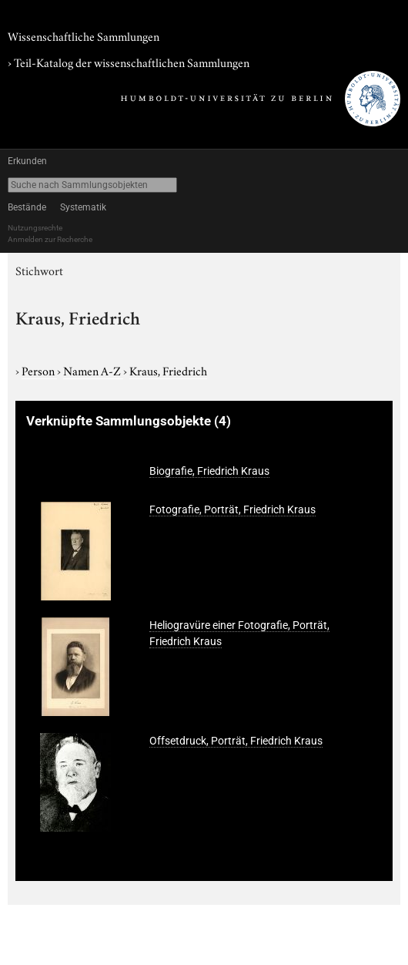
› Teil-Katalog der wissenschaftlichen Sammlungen (128, 61)
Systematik (83, 207)
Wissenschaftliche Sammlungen (83, 35)
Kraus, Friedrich (168, 369)
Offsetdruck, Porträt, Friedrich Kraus (236, 741)
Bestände (27, 207)
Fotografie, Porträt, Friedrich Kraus (232, 509)
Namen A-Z (93, 369)
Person (39, 369)
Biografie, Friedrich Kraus (209, 471)
